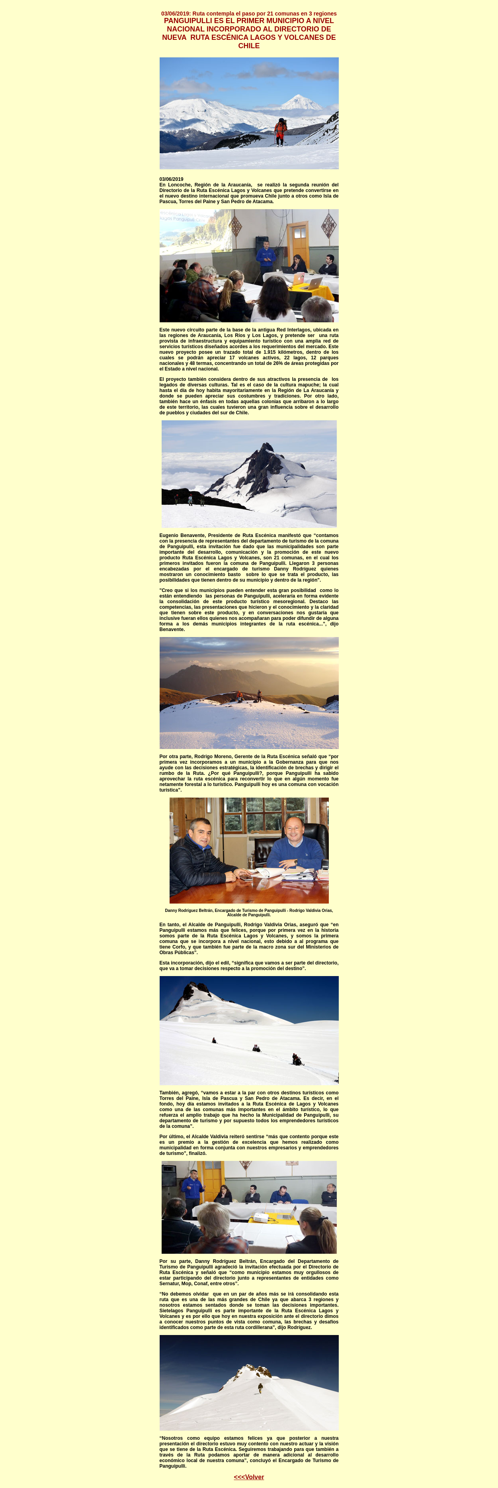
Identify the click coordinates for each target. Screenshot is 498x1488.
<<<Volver (249, 1477)
